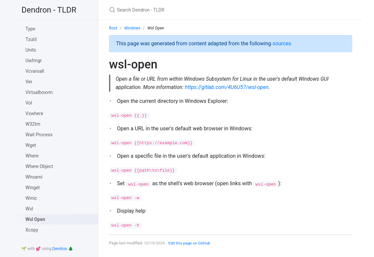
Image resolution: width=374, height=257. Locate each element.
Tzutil (31, 39)
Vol (28, 103)
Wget (30, 145)
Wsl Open (35, 219)
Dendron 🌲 (62, 248)
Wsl (29, 208)
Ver (28, 81)
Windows (132, 28)
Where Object (39, 166)
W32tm (32, 124)
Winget (32, 187)
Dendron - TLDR (48, 10)
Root (113, 28)
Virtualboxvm (39, 92)
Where (32, 155)
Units (30, 50)
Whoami (33, 177)
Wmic (31, 198)
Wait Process (39, 134)
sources (282, 43)
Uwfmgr (33, 60)
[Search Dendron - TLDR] (187, 10)
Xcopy (31, 230)
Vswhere (34, 113)
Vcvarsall (34, 71)
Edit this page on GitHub (189, 243)
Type (30, 28)
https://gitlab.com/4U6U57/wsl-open (227, 87)
